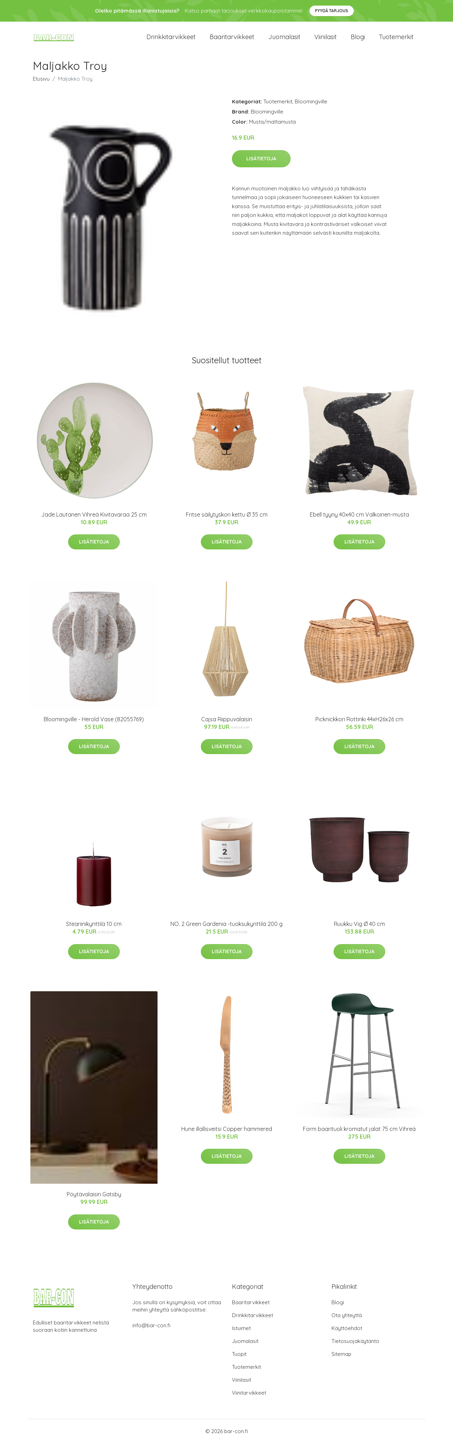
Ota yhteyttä (346, 1325)
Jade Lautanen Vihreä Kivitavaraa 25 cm (94, 523)
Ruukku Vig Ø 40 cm (359, 933)
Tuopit (239, 1363)
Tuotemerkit (396, 42)
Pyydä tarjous (331, 10)
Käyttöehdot (346, 1338)
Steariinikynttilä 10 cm (94, 933)
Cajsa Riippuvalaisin (226, 728)
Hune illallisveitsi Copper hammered (226, 1138)
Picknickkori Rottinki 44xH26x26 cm (359, 728)
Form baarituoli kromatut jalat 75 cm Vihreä (359, 1138)
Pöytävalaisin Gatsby (94, 1203)
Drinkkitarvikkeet (171, 42)
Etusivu (41, 88)
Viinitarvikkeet (249, 1402)
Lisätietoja (261, 168)
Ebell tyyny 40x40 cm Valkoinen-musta (359, 523)
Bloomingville (311, 111)
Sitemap (341, 1363)
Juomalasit (284, 42)
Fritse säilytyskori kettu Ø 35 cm (227, 523)
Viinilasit (325, 42)
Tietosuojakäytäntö (355, 1351)
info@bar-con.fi (151, 1335)
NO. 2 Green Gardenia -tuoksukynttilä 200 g (226, 933)
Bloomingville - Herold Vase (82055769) (94, 728)
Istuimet (241, 1338)
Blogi (358, 42)
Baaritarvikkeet (232, 42)
